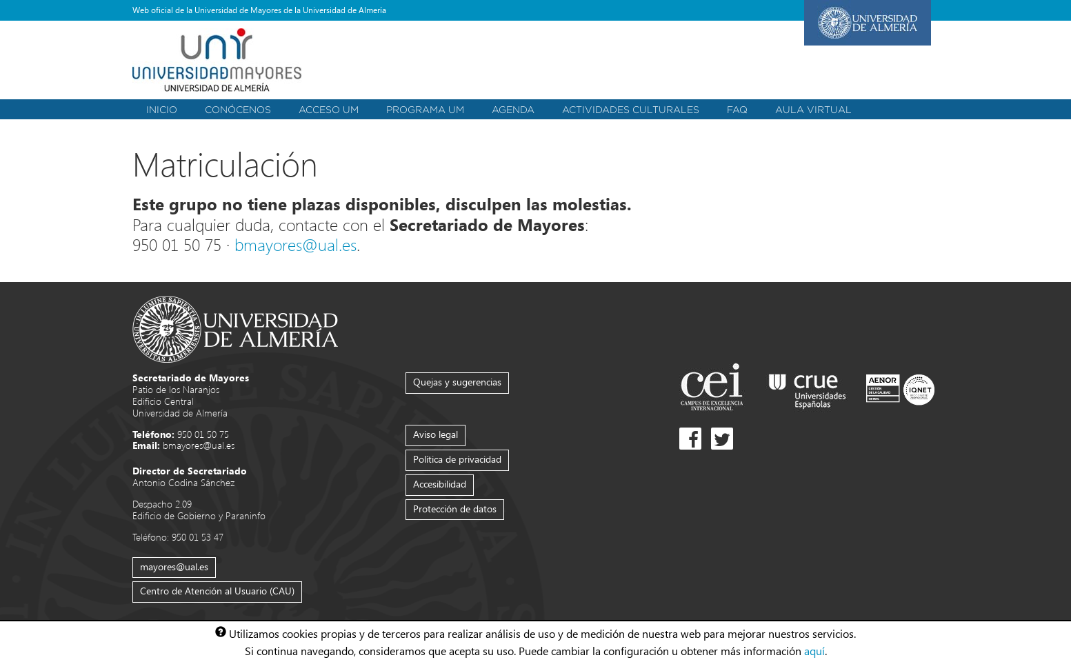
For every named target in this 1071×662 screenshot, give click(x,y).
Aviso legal (435, 434)
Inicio (161, 109)
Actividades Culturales (630, 109)
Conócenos (238, 109)
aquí (814, 650)
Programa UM (425, 109)
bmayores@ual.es (295, 244)
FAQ (737, 109)
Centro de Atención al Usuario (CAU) (217, 590)
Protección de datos (455, 508)
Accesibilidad (439, 483)
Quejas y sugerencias (457, 381)
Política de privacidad (457, 458)
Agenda (513, 109)
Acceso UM (329, 109)
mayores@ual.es (174, 566)
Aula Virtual (813, 109)
